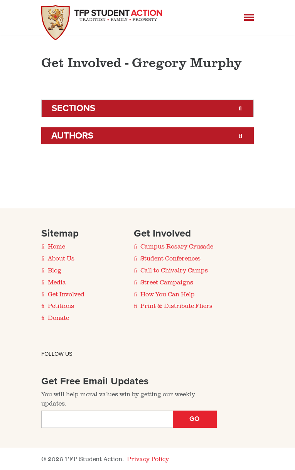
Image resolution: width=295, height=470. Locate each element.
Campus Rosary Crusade (176, 246)
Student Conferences (170, 258)
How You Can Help (167, 294)
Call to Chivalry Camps (174, 270)
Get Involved (66, 294)
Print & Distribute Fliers (176, 305)
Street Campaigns (166, 282)
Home (56, 246)
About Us (61, 258)
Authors (72, 135)
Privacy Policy (148, 459)
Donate (58, 317)
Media (57, 282)
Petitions (61, 305)
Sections (73, 108)
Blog (54, 270)
